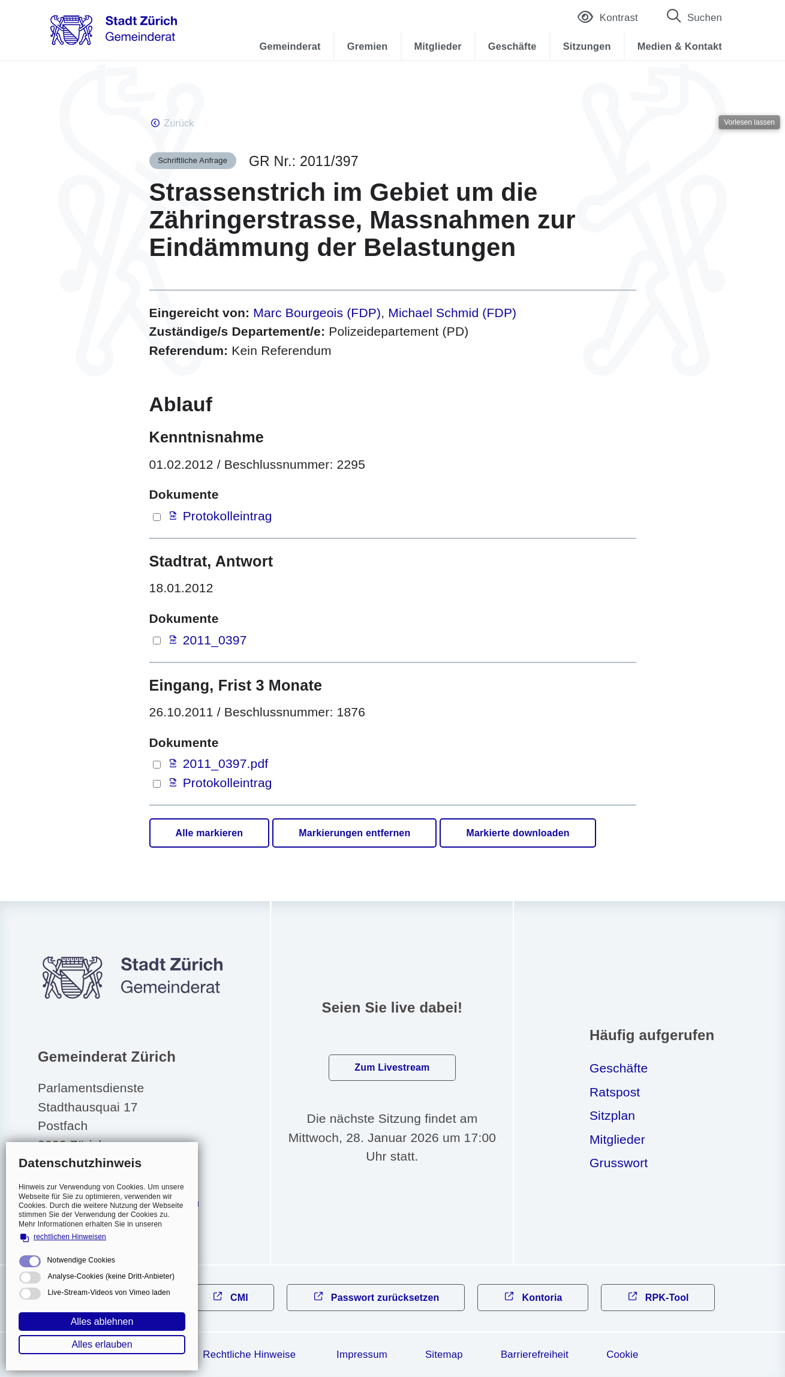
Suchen (704, 17)
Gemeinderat (290, 46)
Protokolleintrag (227, 516)
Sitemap (444, 1354)
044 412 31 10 (97, 1178)
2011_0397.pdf (226, 763)
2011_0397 (215, 640)
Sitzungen (587, 46)
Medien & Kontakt (679, 46)
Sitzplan (612, 1115)
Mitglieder (438, 46)
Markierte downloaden (517, 833)
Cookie (622, 1354)
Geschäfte (512, 46)
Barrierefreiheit (535, 1354)
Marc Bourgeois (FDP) (317, 313)
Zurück (179, 123)
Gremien (367, 46)
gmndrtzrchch (127, 1202)
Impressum (361, 1354)
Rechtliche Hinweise (249, 1354)
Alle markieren (209, 833)
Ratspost (614, 1092)
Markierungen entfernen (354, 833)
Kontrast (608, 19)
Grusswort (618, 1163)
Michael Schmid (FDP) (452, 313)
